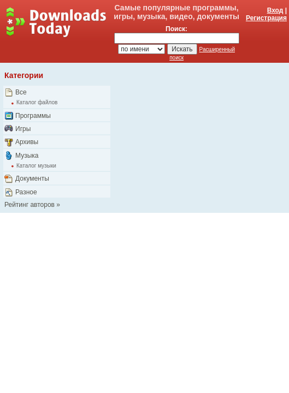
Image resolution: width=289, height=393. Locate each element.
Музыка (26, 155)
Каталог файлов (36, 102)
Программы (33, 116)
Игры (23, 129)
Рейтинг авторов (29, 205)
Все (21, 92)
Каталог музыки (36, 166)
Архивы (26, 142)
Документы (32, 178)
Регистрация (266, 18)
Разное (26, 192)
